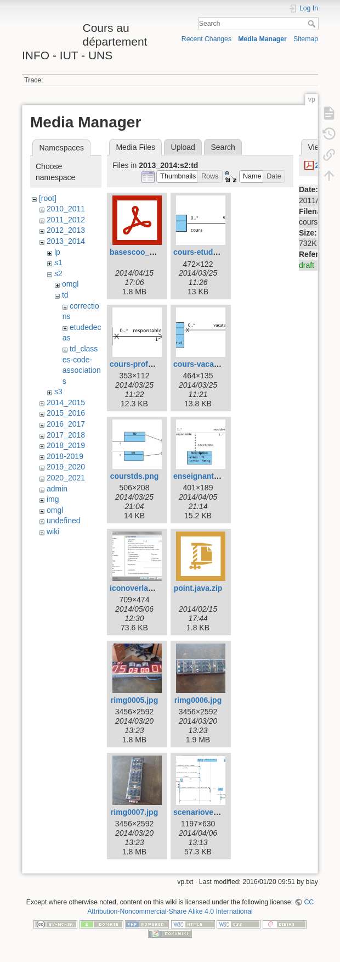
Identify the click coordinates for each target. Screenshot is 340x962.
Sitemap (305, 39)
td (65, 294)
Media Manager (262, 39)
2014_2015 (66, 402)
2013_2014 (66, 241)
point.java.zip (198, 588)
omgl (70, 283)
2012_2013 (66, 230)
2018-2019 (65, 456)
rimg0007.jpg (134, 812)
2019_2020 (66, 466)
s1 (58, 262)
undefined (64, 520)
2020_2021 (66, 477)
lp (57, 252)
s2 (58, 273)
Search (313, 23)
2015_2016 (66, 413)
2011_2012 (66, 219)
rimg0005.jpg (134, 700)
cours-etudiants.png (210, 252)
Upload (183, 147)
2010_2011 (66, 208)
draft (306, 265)
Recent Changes (206, 39)
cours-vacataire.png (209, 364)
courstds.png (134, 476)
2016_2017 (66, 424)
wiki (53, 531)
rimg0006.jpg (198, 700)
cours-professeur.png (149, 364)
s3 (58, 391)
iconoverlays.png (141, 588)
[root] (47, 198)
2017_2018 (66, 434)
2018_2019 (66, 445)
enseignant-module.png (216, 476)
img (53, 499)
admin (57, 488)
